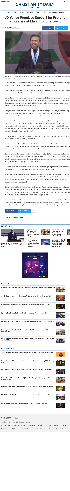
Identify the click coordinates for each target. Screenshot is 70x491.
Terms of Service (39, 428)
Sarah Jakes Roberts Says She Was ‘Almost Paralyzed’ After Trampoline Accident (27, 352)
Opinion (61, 12)
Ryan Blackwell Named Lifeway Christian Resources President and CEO (24, 313)
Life (44, 12)
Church (15, 12)
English (3, 1)
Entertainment (52, 12)
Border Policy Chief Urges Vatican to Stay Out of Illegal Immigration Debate (26, 369)
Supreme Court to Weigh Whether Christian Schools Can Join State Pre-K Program (33, 233)
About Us (3, 428)
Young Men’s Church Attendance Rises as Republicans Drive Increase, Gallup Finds (58, 243)
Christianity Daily (12, 27)
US (3, 12)
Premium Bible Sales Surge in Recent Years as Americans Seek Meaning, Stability (27, 386)
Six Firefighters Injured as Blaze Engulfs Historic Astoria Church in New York (26, 296)
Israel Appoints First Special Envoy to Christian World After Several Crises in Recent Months (26, 330)
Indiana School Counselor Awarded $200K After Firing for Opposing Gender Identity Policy (25, 378)
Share (46, 28)
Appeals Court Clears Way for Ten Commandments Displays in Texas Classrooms (27, 321)
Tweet (60, 28)
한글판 (8, 1)
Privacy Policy (25, 428)
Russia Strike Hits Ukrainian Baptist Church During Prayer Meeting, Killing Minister (58, 233)
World (8, 12)
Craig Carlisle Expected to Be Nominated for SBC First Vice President (24, 403)
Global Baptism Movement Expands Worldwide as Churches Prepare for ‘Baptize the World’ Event (27, 339)
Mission (22, 12)
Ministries (30, 12)
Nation (3, 425)
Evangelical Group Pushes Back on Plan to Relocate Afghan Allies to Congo (25, 304)
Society (38, 12)
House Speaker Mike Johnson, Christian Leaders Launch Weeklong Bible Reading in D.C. (27, 361)
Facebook (62, 1)
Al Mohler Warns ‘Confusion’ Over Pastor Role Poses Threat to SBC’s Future (12, 244)
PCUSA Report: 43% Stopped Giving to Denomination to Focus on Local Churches (27, 395)
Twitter (64, 1)
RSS (67, 1)
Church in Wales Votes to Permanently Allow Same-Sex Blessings (33, 243)
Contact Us (14, 428)
